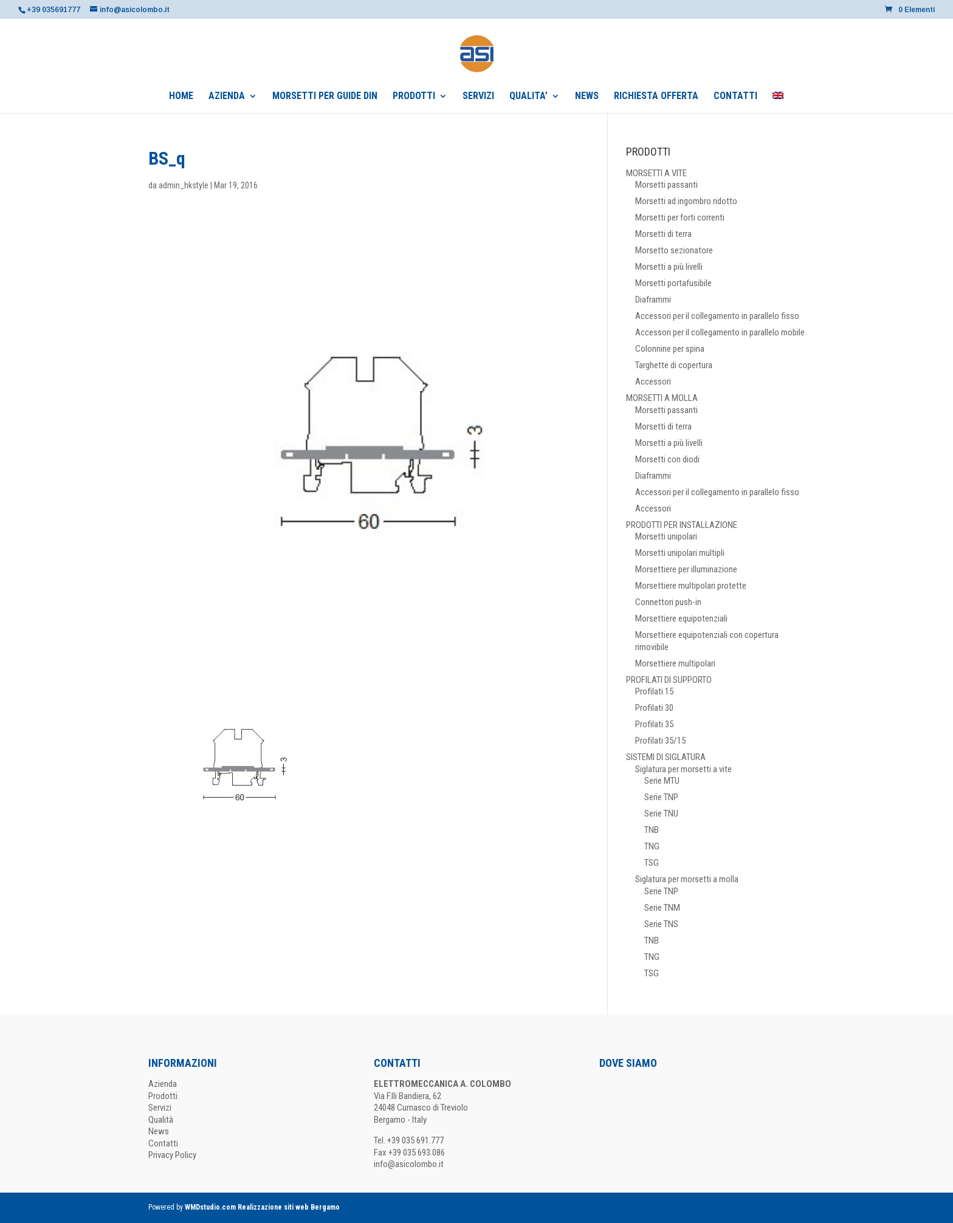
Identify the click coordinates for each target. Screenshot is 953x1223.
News (158, 1131)
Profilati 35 (654, 724)
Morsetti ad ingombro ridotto (686, 201)
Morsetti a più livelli (669, 266)
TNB (651, 829)
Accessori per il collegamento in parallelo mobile (720, 332)
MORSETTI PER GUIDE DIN (324, 96)
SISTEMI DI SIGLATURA (666, 757)
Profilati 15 (654, 691)
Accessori (653, 381)
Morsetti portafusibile (673, 283)
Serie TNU (661, 813)
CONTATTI (735, 96)
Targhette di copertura (673, 365)
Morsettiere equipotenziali (681, 618)
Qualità (160, 1119)
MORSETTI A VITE (656, 173)
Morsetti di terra (663, 233)
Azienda (162, 1083)
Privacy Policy (172, 1154)
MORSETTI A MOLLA (662, 397)
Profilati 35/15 (660, 740)
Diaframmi (653, 299)
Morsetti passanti (666, 184)
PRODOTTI (414, 96)
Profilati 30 (654, 707)
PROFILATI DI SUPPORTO (669, 679)
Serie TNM (662, 907)
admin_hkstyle (183, 185)
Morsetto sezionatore (674, 250)
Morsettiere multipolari (675, 663)
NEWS (587, 96)
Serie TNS (661, 924)
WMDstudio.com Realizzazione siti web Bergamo (262, 1207)
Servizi (159, 1107)
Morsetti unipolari (666, 536)
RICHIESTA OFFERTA (656, 96)
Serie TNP (661, 797)
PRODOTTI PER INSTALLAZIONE (681, 524)
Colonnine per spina (669, 348)
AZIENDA (226, 96)
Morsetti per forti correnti (679, 217)
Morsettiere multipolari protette (690, 585)
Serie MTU (661, 780)
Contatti (163, 1143)
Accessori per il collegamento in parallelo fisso (717, 315)
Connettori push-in (668, 602)
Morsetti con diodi (667, 459)
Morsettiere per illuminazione (686, 569)
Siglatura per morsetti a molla (686, 879)
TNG (651, 846)
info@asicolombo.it (409, 1164)
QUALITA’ (528, 96)
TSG (651, 862)
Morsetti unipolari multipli (679, 552)
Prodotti (162, 1096)
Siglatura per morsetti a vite (683, 769)
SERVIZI (478, 96)
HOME (181, 96)
